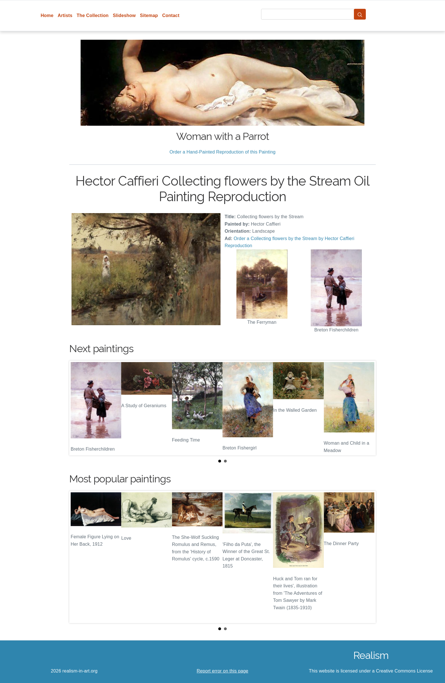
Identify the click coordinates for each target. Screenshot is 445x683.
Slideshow (124, 15)
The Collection (92, 15)
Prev (78, 408)
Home (47, 15)
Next (366, 408)
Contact (170, 15)
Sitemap (149, 15)
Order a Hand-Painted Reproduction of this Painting (222, 152)
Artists (65, 15)
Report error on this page (222, 671)
